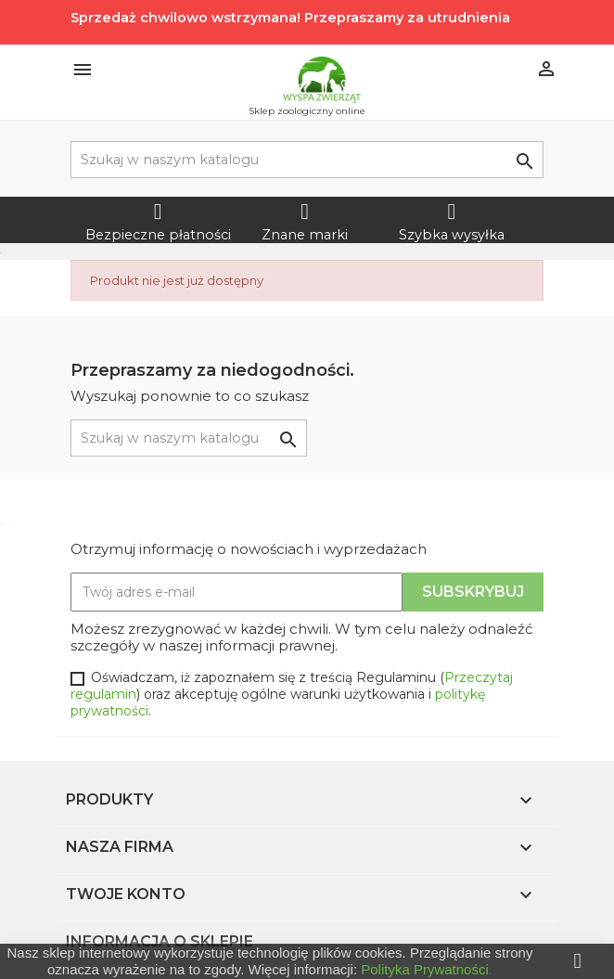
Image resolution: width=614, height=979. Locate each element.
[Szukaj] (307, 159)
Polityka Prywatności (425, 969)
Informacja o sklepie (159, 941)
